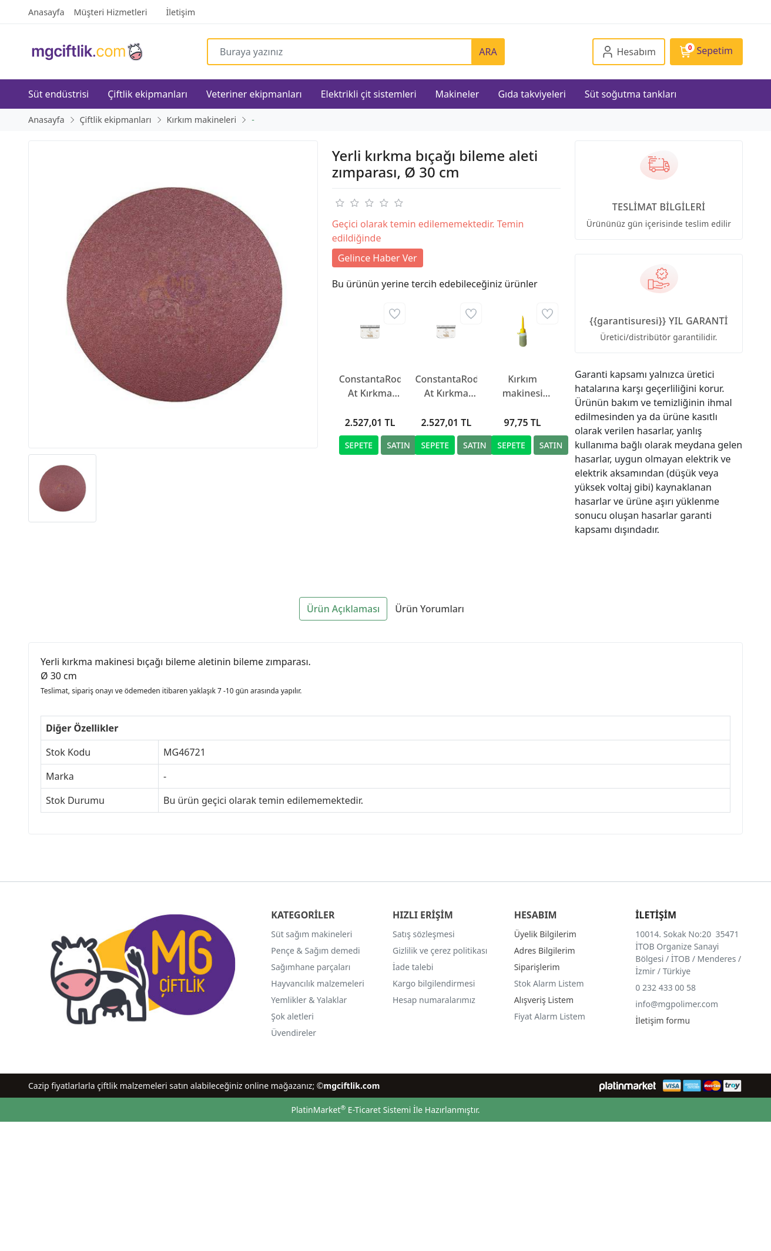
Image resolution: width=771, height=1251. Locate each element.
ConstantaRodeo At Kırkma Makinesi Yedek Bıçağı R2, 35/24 (446, 386)
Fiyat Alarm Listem (549, 1016)
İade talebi (413, 966)
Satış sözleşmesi (424, 934)
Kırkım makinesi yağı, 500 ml (522, 386)
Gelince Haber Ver (377, 257)
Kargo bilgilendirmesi (434, 983)
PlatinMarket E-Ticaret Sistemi (351, 1109)
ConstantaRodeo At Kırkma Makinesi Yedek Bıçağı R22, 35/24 (370, 386)
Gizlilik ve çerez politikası (440, 950)
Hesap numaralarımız (434, 999)
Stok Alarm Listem (549, 983)
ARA (488, 51)
